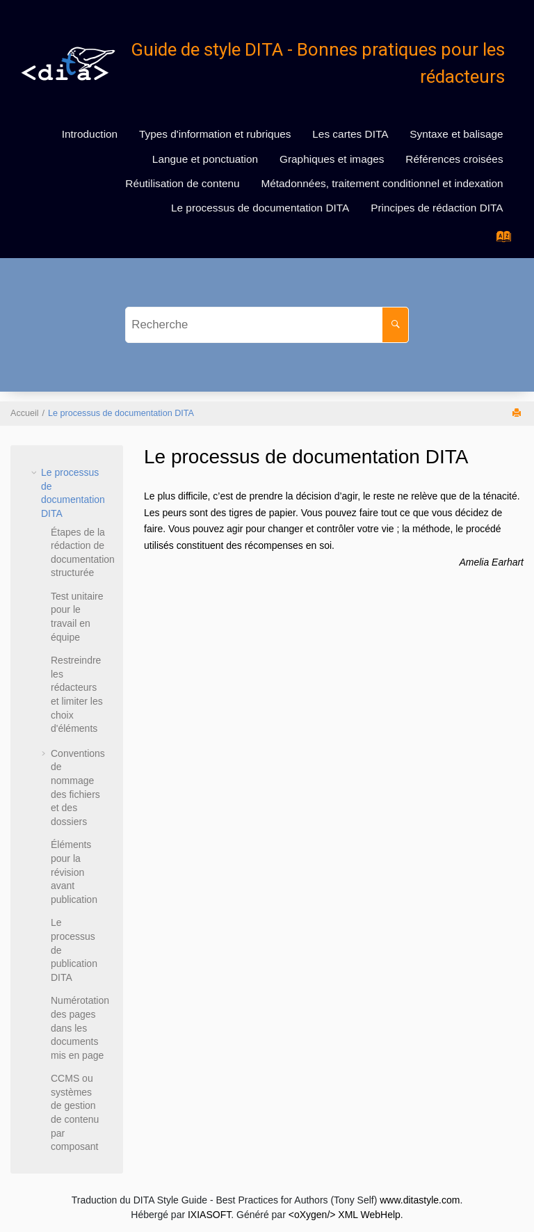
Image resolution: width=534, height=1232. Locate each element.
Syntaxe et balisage (456, 134)
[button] (35, 472)
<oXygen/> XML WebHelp (344, 1214)
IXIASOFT (209, 1214)
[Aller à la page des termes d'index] (499, 240)
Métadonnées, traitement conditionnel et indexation (382, 183)
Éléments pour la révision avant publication (74, 871)
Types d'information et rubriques (215, 134)
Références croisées (454, 159)
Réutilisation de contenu (182, 183)
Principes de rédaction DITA (437, 208)
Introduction (90, 134)
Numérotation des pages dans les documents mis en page (80, 1027)
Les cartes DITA (350, 134)
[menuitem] (89, 134)
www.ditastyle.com (420, 1200)
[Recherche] (395, 325)
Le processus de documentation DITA (260, 208)
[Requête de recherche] (267, 325)
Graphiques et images (332, 159)
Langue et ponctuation (205, 159)
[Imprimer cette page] (518, 413)
